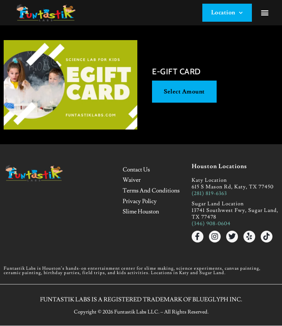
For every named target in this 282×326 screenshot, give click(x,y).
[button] (265, 13)
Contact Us (136, 170)
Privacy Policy (140, 201)
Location (227, 12)
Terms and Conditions (151, 190)
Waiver (132, 180)
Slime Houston (141, 211)
